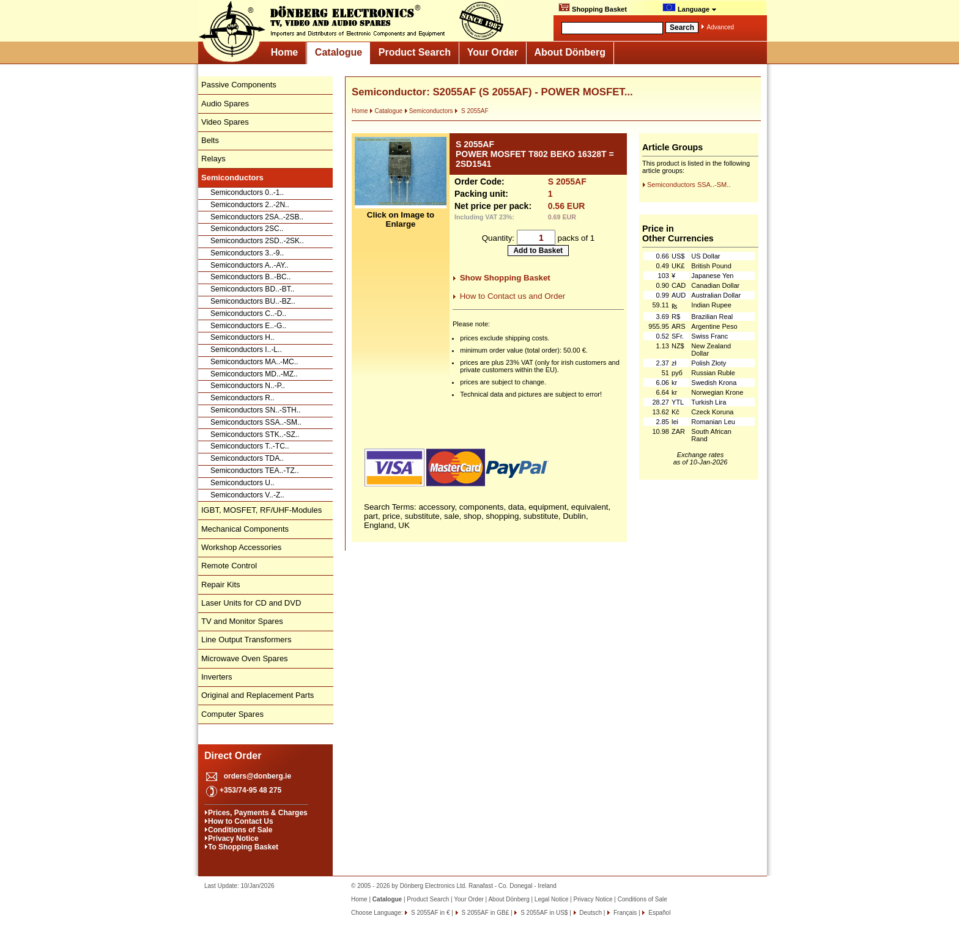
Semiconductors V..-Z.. (247, 495)
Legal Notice (552, 899)
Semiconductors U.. (242, 483)
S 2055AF (471, 111)
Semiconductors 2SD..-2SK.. (257, 241)
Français (624, 912)
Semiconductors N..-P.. (247, 385)
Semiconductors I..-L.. (246, 349)
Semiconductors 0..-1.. (247, 192)
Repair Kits (220, 584)
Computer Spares (232, 714)
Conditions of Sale (240, 830)
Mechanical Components (245, 529)
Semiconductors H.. (242, 337)
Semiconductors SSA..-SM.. (256, 422)
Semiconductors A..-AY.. (249, 265)
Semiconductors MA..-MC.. (254, 362)
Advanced (720, 27)
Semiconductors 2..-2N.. (249, 204)
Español (658, 912)
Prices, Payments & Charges (258, 813)
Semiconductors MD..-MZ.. (254, 374)
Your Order (492, 52)
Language (689, 8)
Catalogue (338, 52)
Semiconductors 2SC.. (246, 228)
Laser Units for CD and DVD (251, 602)
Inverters (216, 676)
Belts (210, 140)
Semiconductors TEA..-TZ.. (254, 470)
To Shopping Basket (243, 847)
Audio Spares (225, 103)
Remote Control (229, 565)
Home (284, 52)
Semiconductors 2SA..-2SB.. (256, 217)
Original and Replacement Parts (257, 695)
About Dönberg (570, 52)
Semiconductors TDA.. (247, 458)
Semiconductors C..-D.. (248, 313)
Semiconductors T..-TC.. (249, 446)
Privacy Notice (233, 838)
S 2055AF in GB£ (484, 912)
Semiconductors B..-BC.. (250, 277)
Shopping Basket (592, 8)
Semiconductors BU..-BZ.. (252, 301)
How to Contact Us (240, 821)
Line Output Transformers (246, 639)
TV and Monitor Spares (242, 621)
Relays (213, 158)
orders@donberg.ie (257, 776)
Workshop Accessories (241, 547)
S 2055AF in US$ (543, 912)
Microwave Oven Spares (244, 658)
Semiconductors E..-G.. (248, 325)
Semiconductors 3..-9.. (247, 253)
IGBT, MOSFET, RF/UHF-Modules (261, 510)
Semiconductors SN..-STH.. (255, 410)
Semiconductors (428, 111)
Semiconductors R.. (242, 398)
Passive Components (238, 84)
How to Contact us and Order (513, 296)
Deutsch (590, 912)
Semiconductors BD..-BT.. (252, 289)
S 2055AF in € (429, 912)
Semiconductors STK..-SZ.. (254, 434)
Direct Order (232, 755)
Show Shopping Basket (505, 277)
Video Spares (225, 122)
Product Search (415, 52)
